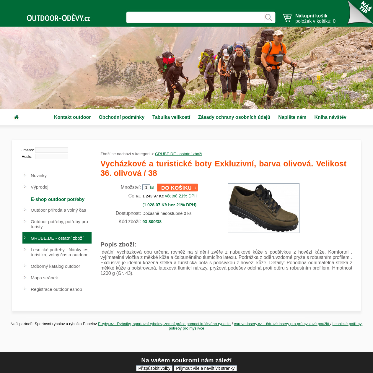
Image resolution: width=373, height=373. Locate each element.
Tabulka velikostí (171, 117)
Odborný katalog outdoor (55, 266)
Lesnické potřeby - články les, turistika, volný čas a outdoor (60, 252)
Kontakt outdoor (72, 117)
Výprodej (39, 186)
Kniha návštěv (330, 117)
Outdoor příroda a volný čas (58, 210)
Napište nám (292, 117)
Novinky (39, 175)
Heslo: (27, 156)
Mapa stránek (44, 277)
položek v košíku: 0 (315, 18)
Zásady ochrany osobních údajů (234, 117)
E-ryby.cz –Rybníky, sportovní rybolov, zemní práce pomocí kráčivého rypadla (164, 324)
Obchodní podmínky (121, 117)
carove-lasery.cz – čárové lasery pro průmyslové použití (282, 324)
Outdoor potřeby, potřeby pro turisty (59, 224)
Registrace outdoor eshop (56, 289)
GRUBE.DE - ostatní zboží (178, 154)
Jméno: (28, 150)
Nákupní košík (311, 15)
